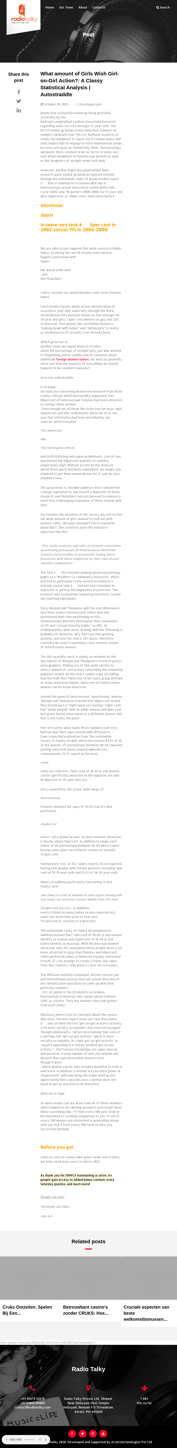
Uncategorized (90, 104)
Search (163, 7)
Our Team (66, 7)
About (82, 7)
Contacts (98, 7)
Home (49, 7)
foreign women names (72, 359)
